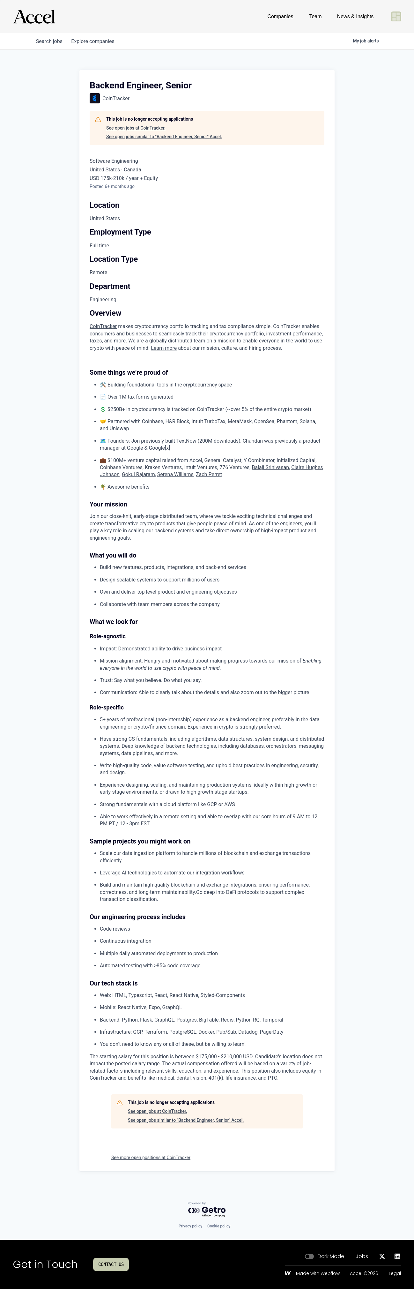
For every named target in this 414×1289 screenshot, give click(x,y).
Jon (135, 441)
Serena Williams (175, 474)
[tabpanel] (207, 696)
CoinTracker (103, 326)
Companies (280, 16)
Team (315, 16)
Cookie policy (218, 1226)
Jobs (362, 1256)
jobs (50, 41)
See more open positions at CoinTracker (150, 1157)
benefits (140, 487)
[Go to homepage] (34, 16)
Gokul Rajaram (138, 474)
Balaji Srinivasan (270, 467)
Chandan (253, 441)
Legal (395, 1274)
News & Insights (355, 16)
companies (94, 41)
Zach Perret (209, 474)
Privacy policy (190, 1226)
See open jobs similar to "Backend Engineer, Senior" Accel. (164, 136)
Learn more (164, 348)
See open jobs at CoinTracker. (136, 128)
